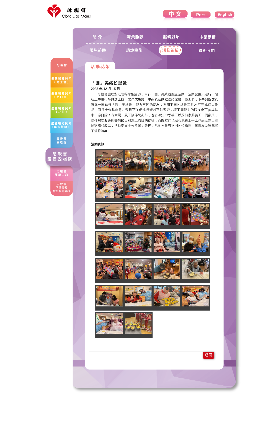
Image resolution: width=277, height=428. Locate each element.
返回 (208, 355)
